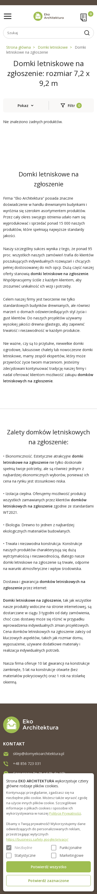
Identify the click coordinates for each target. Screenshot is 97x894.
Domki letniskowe (53, 47)
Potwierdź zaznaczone (48, 880)
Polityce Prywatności (65, 813)
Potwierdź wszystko (48, 866)
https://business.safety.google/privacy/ (37, 839)
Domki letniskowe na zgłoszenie (46, 50)
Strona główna (18, 47)
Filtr (71, 105)
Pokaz (23, 105)
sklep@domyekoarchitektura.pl (38, 753)
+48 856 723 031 (27, 763)
